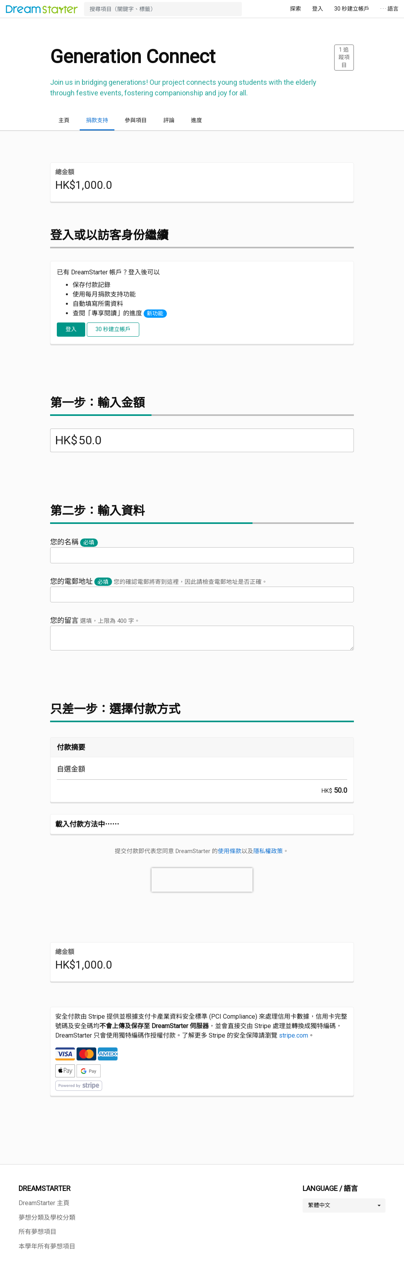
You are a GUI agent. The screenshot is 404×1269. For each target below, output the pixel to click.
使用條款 (229, 851)
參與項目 (136, 120)
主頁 (63, 120)
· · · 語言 (389, 9)
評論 (168, 120)
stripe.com (293, 1035)
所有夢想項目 (37, 1231)
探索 (295, 9)
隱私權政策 (268, 851)
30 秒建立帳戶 (351, 9)
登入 (317, 9)
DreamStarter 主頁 (44, 1203)
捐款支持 (97, 120)
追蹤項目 (344, 57)
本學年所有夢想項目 (47, 1246)
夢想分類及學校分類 (47, 1217)
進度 (196, 120)
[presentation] (202, 880)
